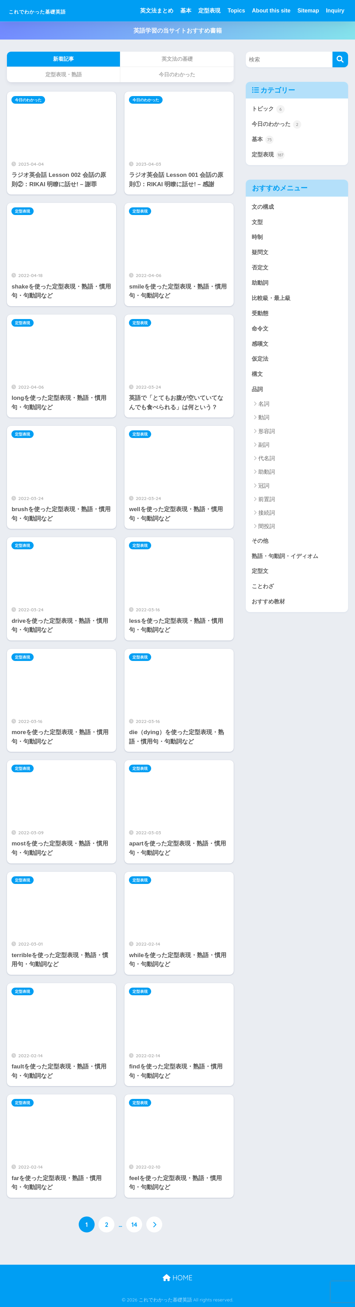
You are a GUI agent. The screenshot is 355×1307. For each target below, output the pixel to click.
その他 (260, 545)
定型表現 (209, 11)
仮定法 (260, 363)
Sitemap (308, 11)
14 (134, 1224)
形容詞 (266, 436)
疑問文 (260, 254)
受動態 (260, 316)
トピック (269, 109)
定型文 (260, 576)
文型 (257, 223)
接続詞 (266, 518)
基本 (185, 11)
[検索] (340, 59)
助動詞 (260, 285)
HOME (177, 1277)
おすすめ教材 (269, 607)
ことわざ (263, 592)
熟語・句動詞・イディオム (287, 561)
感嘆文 (260, 347)
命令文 (260, 332)
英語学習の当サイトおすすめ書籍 (177, 30)
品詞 (257, 393)
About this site (271, 11)
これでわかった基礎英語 (56, 11)
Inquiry (335, 11)
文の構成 (263, 208)
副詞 (263, 450)
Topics (236, 11)
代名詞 (266, 463)
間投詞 (266, 531)
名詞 (263, 409)
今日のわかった (28, 99)
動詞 (263, 422)
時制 (257, 238)
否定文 (260, 270)
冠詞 (263, 490)
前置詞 (266, 504)
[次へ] (154, 1224)
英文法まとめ (156, 11)
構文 (257, 378)
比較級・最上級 (272, 301)
